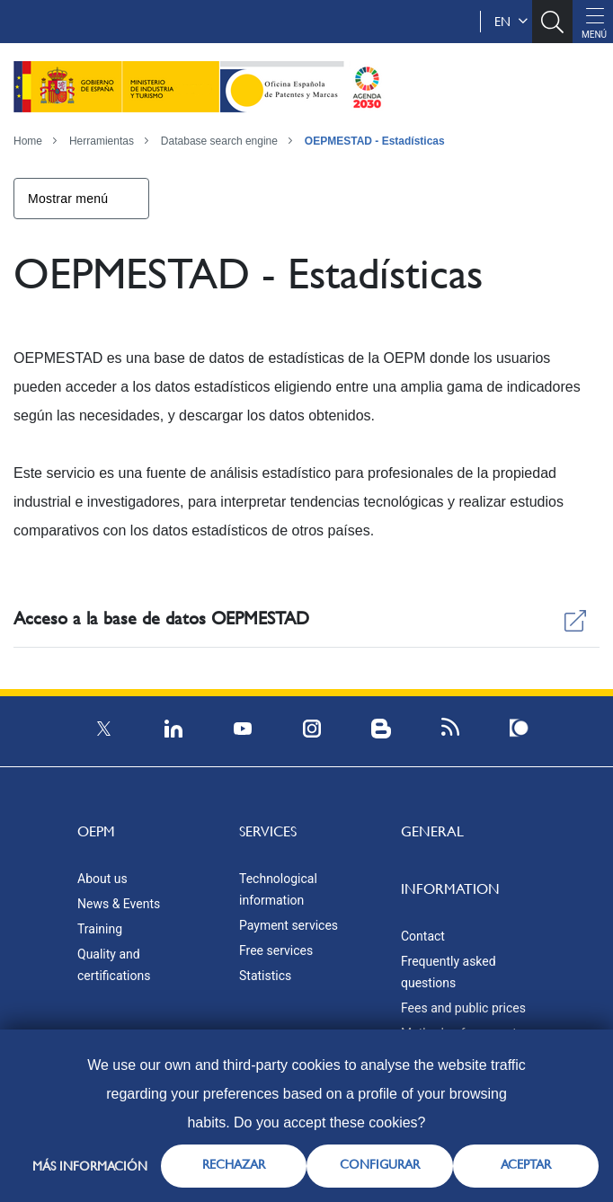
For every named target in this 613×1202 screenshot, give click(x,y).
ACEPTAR (526, 1164)
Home (27, 141)
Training (99, 929)
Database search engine (219, 141)
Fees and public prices (463, 1008)
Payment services (288, 925)
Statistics (265, 975)
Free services (276, 950)
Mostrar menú (68, 198)
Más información (89, 1166)
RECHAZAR (233, 1164)
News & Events (118, 904)
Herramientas (101, 141)
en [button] (511, 21)
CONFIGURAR (380, 1164)
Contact (423, 936)
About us (102, 878)
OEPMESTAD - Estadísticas (375, 141)
